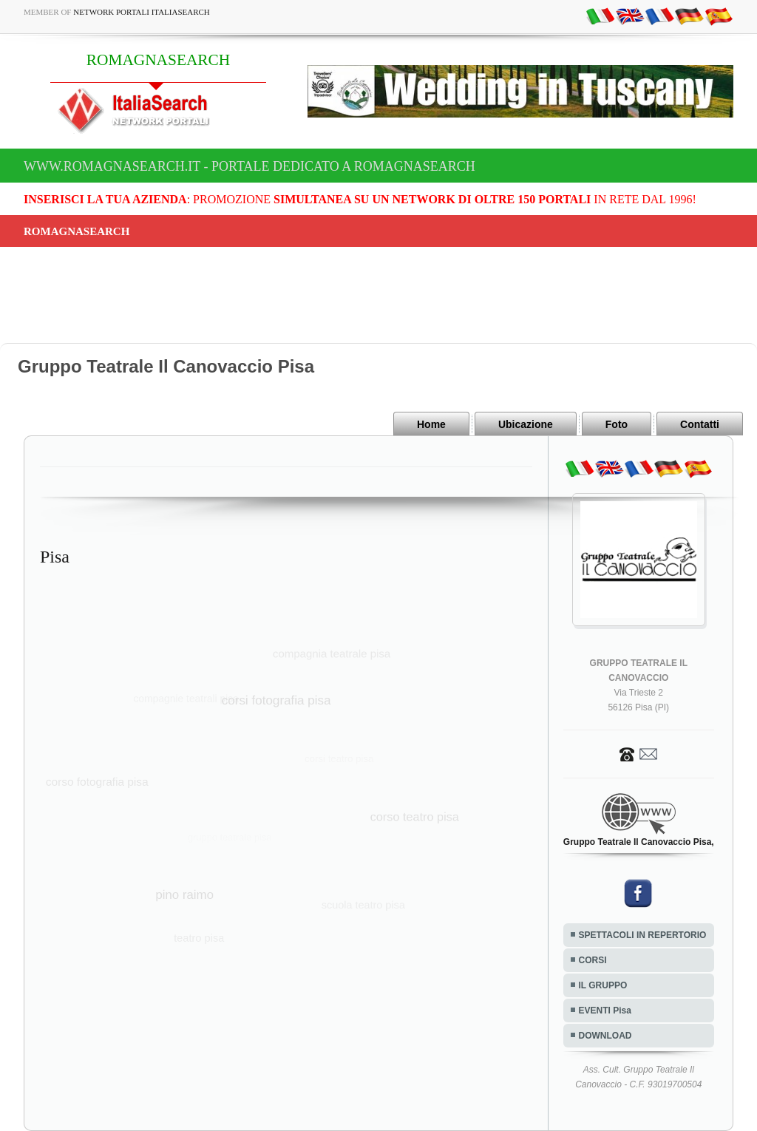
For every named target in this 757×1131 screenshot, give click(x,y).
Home (431, 424)
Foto (616, 424)
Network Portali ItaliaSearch (141, 11)
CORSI (593, 960)
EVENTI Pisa (605, 1010)
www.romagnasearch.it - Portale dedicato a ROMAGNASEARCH (249, 166)
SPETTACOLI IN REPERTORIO (643, 935)
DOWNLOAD (605, 1035)
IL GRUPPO (603, 985)
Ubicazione (525, 424)
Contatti (699, 424)
